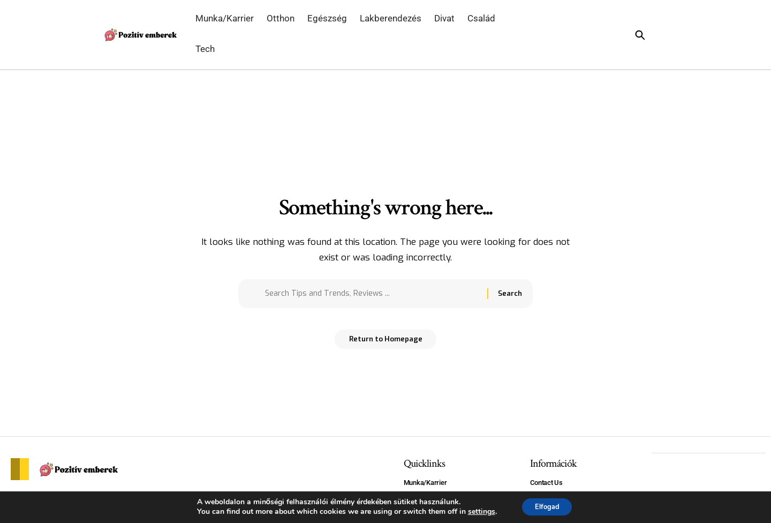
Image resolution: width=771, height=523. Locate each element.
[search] (651, 34)
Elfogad (547, 506)
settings (477, 511)
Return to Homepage (385, 343)
